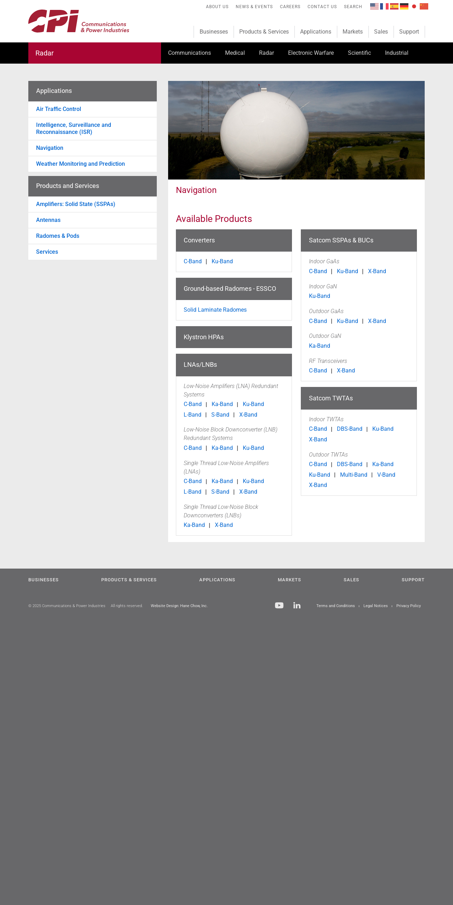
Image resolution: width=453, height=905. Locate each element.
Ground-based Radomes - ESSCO (230, 288)
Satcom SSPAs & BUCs (341, 240)
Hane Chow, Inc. (194, 606)
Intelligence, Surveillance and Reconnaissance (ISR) (73, 128)
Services (47, 251)
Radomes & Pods (57, 236)
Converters (199, 240)
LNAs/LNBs (200, 364)
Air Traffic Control (58, 109)
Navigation (49, 148)
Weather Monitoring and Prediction (80, 163)
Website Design (164, 606)
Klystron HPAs (204, 337)
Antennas (48, 220)
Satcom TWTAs (331, 398)
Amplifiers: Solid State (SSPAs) (75, 204)
